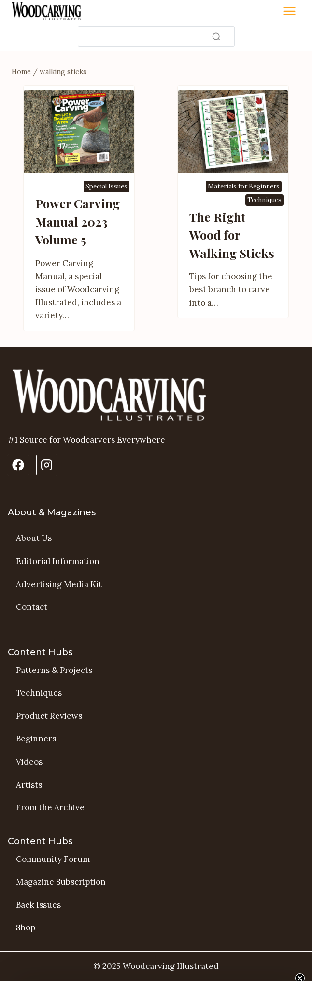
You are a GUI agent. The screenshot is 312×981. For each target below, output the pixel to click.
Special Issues (106, 186)
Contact (31, 607)
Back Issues (38, 905)
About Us (34, 538)
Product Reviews (49, 716)
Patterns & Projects (54, 670)
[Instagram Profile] (46, 465)
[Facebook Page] (18, 465)
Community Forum (53, 859)
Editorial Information (57, 561)
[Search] (156, 36)
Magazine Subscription (61, 881)
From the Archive (50, 807)
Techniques (264, 200)
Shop (25, 927)
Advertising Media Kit (59, 584)
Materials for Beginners (244, 186)
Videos (29, 761)
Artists (29, 784)
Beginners (36, 738)
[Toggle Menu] (289, 11)
